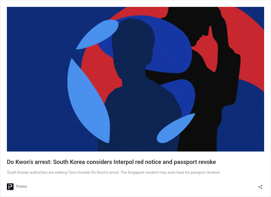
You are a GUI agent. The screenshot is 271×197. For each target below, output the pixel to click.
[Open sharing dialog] (260, 185)
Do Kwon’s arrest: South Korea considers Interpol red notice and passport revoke (111, 162)
